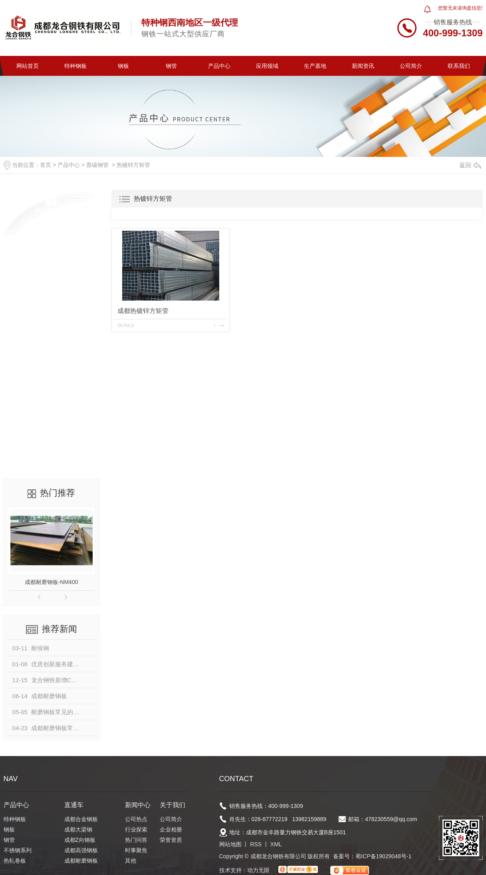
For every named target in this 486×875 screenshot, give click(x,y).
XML (276, 844)
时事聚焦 (136, 850)
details (125, 325)
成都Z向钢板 (80, 840)
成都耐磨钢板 (81, 860)
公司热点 (136, 819)
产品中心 (219, 66)
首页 (45, 165)
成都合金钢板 (81, 819)
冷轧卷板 (23, 343)
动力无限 (258, 870)
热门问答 (136, 840)
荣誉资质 (171, 840)
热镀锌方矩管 (133, 165)
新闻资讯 (363, 66)
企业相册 (171, 829)
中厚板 (19, 460)
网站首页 (27, 66)
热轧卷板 (23, 323)
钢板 (123, 66)
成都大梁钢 (78, 829)
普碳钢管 (97, 165)
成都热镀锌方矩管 (143, 310)
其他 (130, 860)
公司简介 (411, 66)
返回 (470, 165)
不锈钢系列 (26, 304)
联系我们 (459, 66)
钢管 (171, 66)
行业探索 (136, 829)
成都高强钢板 (81, 850)
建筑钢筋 (23, 382)
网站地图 (230, 844)
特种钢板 (75, 66)
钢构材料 (23, 441)
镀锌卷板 (23, 362)
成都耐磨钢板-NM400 (51, 582)
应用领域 (267, 66)
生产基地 (315, 66)
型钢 (16, 401)
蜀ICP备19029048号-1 (383, 856)
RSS (256, 844)
